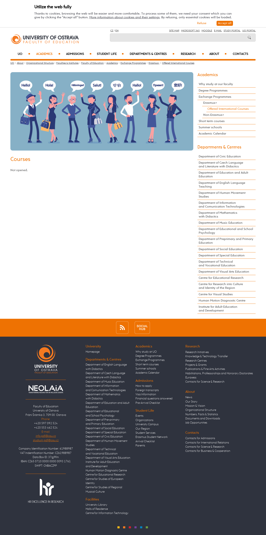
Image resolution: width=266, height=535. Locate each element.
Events (139, 415)
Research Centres (196, 360)
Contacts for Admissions (200, 438)
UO (24, 54)
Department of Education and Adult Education (223, 174)
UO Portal (249, 31)
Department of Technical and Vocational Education (217, 263)
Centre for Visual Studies (216, 294)
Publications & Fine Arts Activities (205, 369)
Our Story (191, 401)
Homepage (93, 351)
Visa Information (145, 394)
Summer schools (210, 127)
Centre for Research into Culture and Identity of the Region (221, 286)
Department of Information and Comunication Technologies (222, 204)
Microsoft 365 (190, 31)
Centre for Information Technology (107, 513)
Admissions (79, 54)
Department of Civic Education (220, 156)
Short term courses (212, 121)
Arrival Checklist (145, 441)
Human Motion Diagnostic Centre (222, 300)
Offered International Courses (178, 63)
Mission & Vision (195, 405)
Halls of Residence (97, 509)
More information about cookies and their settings (124, 17)
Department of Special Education (222, 255)
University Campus (147, 424)
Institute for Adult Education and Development (218, 308)
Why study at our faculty (216, 84)
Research (192, 54)
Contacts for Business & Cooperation (207, 451)
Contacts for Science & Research (204, 381)
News (188, 397)
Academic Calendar (212, 133)
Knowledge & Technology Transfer (206, 356)
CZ (111, 31)
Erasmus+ (154, 63)
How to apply (143, 385)
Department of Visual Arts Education (224, 271)
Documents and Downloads (202, 418)
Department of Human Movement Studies (222, 194)
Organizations (144, 420)
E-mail (218, 31)
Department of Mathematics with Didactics (218, 214)
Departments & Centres (152, 54)
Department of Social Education (221, 249)
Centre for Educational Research (221, 277)
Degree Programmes (213, 90)
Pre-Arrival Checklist (147, 403)
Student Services (145, 432)
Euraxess (190, 377)
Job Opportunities (196, 422)
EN (116, 31)
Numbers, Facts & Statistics (201, 414)
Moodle (207, 31)
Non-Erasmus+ (213, 114)
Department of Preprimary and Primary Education (226, 240)
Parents (140, 445)
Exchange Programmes (133, 63)
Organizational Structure (40, 63)
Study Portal (232, 31)
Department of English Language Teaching (222, 184)
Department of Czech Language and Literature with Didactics (221, 164)
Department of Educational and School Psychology (226, 230)
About (218, 54)
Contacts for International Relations (207, 442)
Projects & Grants (196, 364)
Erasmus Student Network (151, 437)
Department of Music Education (221, 222)
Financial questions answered (153, 398)
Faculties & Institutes (67, 63)
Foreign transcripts (147, 390)
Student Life (110, 54)
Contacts (240, 54)
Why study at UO (146, 351)
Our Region (142, 428)
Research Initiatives (197, 352)
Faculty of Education (92, 63)
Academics (48, 54)
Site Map (174, 31)
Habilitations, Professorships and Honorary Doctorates (219, 373)
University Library (96, 504)
